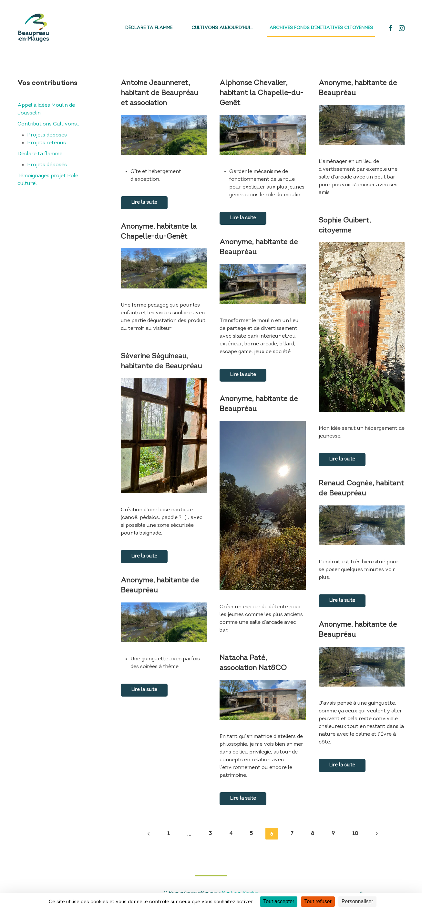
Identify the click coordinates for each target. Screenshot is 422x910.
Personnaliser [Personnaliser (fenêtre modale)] (357, 901)
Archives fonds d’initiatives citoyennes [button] (321, 28)
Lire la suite (144, 202)
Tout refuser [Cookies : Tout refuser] (317, 901)
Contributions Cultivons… (48, 124)
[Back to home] (33, 28)
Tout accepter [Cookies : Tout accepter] (278, 901)
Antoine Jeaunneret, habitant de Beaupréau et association (159, 93)
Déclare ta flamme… (150, 28)
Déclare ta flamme (39, 154)
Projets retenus (46, 143)
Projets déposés (47, 135)
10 (355, 833)
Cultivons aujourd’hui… (222, 28)
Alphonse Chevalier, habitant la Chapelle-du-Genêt (262, 93)
